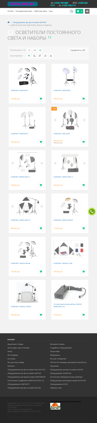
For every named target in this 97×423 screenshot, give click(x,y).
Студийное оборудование (61, 348)
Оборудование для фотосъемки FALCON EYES (26, 369)
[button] (55, 120)
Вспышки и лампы (57, 344)
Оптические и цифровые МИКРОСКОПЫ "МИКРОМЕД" (27, 380)
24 (34, 50)
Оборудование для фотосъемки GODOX (66, 369)
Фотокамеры (13, 355)
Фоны (10, 351)
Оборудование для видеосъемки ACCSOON (68, 380)
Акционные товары (15, 344)
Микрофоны (55, 355)
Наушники (54, 366)
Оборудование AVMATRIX (60, 373)
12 (29, 50)
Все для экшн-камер (16, 362)
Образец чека (56, 388)
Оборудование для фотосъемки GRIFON (24, 373)
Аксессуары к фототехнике (18, 348)
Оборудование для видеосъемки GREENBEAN (26, 377)
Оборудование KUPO (59, 384)
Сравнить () (77, 50)
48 (40, 50)
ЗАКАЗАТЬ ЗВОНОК (93, 211)
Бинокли (11, 366)
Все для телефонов (58, 358)
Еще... (51, 11)
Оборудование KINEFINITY (19, 384)
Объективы (55, 351)
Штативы (11, 358)
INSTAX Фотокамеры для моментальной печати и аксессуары (69, 362)
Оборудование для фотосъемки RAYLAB (24, 388)
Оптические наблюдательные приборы (66, 377)
